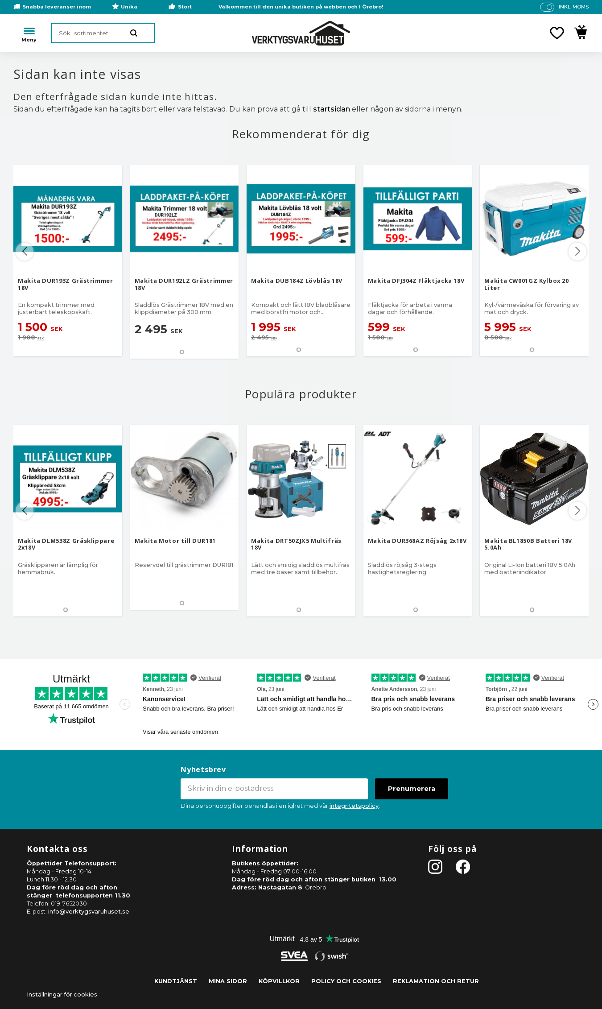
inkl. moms (574, 7)
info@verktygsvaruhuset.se (88, 911)
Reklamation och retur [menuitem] (436, 981)
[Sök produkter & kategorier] (103, 33)
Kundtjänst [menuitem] (175, 981)
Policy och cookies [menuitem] (346, 981)
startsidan (331, 109)
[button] (557, 33)
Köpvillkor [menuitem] (279, 981)
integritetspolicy (354, 805)
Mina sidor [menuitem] (228, 981)
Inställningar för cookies (62, 994)
